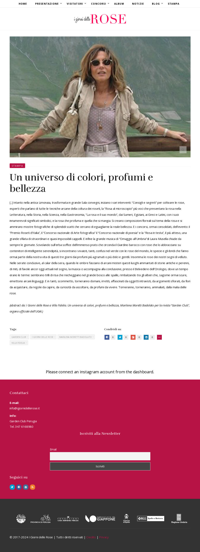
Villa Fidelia (18, 342)
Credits (91, 537)
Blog (156, 3)
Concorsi (98, 3)
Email (53, 449)
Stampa (173, 3)
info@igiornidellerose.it (25, 408)
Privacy (104, 537)
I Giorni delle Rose (42, 336)
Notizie (138, 3)
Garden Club (18, 336)
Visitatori (75, 3)
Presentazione (47, 3)
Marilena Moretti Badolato (75, 336)
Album (119, 3)
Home (23, 3)
